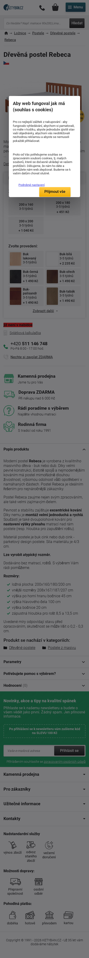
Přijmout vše (54, 191)
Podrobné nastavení (31, 185)
